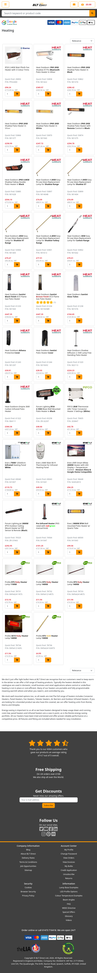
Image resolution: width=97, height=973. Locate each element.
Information (68, 883)
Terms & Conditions (28, 862)
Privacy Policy (28, 895)
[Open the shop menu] (5, 4)
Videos (69, 920)
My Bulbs (69, 866)
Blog (28, 849)
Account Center (69, 845)
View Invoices (69, 862)
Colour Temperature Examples (68, 895)
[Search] (92, 13)
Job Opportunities (28, 866)
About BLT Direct (28, 853)
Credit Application (69, 870)
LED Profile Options (68, 891)
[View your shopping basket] (87, 4)
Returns (68, 878)
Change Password (69, 853)
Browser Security (28, 891)
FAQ (69, 904)
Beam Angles (69, 899)
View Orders (68, 857)
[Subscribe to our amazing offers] (49, 799)
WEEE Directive (68, 908)
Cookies (28, 887)
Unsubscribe (68, 874)
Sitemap (28, 870)
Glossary (69, 916)
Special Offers (69, 912)
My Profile (68, 849)
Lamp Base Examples (68, 887)
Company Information (28, 845)
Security (28, 883)
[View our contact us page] (74, 4)
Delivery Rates (28, 857)
